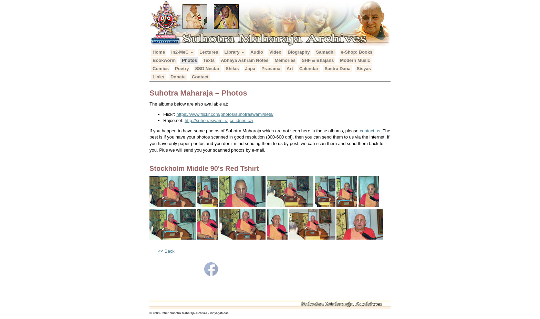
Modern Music (355, 60)
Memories (284, 60)
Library (235, 52)
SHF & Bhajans (318, 60)
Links (158, 76)
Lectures (208, 52)
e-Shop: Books (357, 52)
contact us (370, 130)
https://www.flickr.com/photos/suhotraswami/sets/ (224, 114)
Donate (178, 76)
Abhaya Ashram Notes (244, 60)
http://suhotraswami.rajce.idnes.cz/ (219, 120)
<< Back (166, 251)
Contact (200, 76)
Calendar (309, 68)
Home (159, 52)
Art (290, 68)
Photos (189, 60)
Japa (250, 68)
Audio (256, 52)
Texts (209, 60)
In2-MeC (182, 52)
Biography (299, 52)
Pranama (270, 68)
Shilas (232, 68)
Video (275, 52)
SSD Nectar (207, 68)
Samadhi (325, 52)
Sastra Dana (338, 68)
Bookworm (164, 60)
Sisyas (364, 68)
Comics (161, 68)
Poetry (182, 68)
